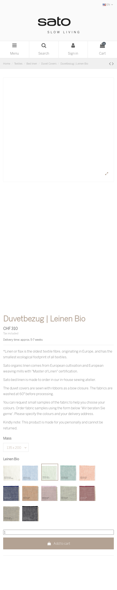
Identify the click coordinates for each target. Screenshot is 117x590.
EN (108, 4)
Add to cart (58, 543)
